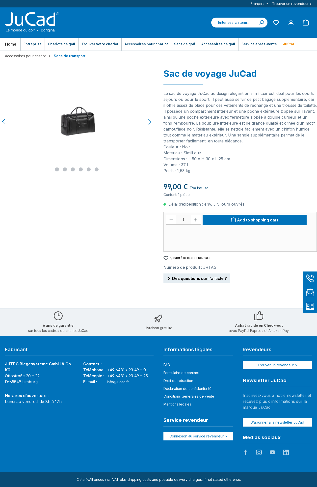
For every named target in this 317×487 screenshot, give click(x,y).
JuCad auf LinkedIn (286, 452)
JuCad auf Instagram (259, 452)
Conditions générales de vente (188, 396)
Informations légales (187, 349)
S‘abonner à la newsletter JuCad (277, 422)
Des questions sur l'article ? (197, 277)
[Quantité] (183, 220)
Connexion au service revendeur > (198, 436)
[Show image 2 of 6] (65, 169)
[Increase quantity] (196, 220)
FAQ (166, 365)
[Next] (149, 122)
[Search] (261, 22)
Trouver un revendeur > (292, 3)
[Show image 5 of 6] (89, 169)
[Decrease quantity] (171, 220)
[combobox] (233, 22)
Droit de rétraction (178, 381)
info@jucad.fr (118, 382)
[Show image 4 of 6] (81, 169)
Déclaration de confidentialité (187, 388)
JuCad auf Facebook (245, 452)
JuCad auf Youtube (272, 452)
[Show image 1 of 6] (57, 169)
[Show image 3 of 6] (73, 169)
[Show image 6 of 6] (97, 169)
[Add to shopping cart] (255, 220)
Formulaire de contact (181, 373)
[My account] (291, 22)
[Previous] (4, 122)
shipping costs (139, 479)
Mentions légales (177, 404)
